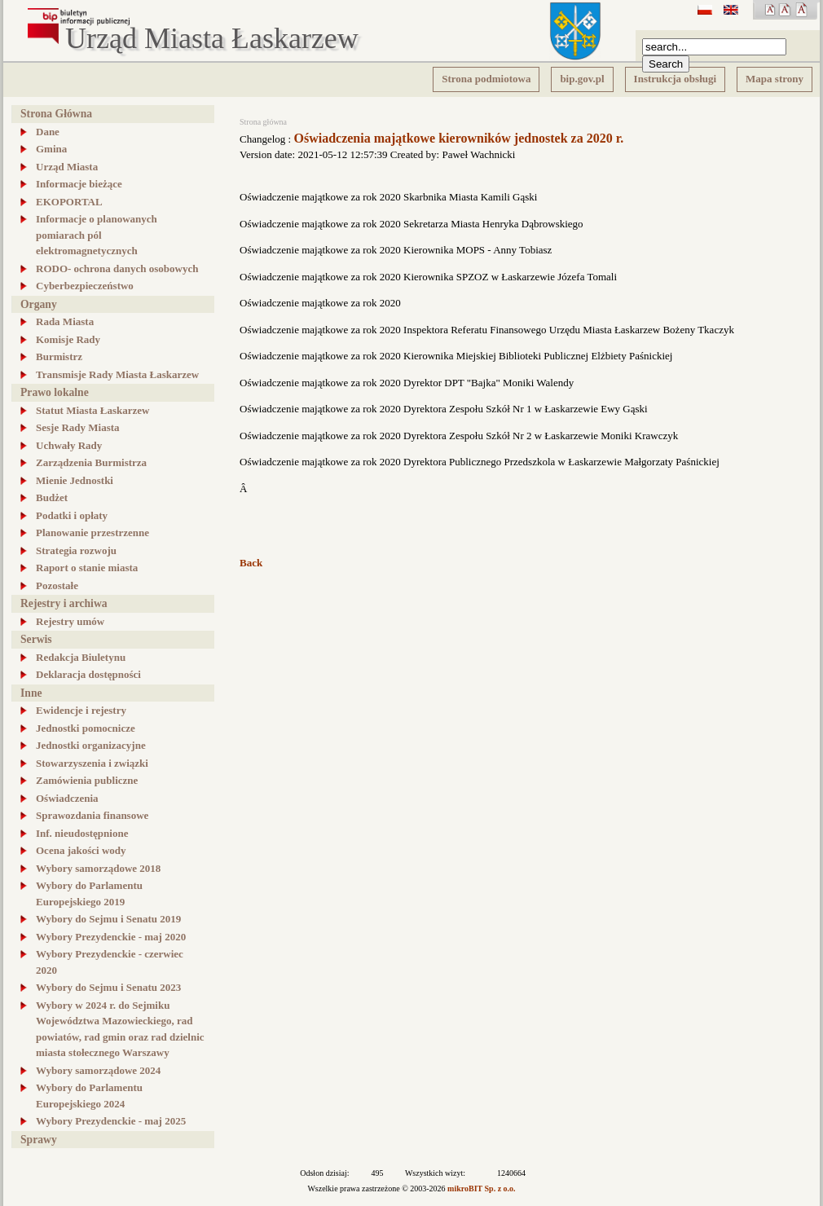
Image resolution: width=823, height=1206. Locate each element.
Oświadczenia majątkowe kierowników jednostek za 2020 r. (458, 138)
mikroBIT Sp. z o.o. (481, 1188)
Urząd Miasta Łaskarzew (212, 39)
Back (251, 563)
